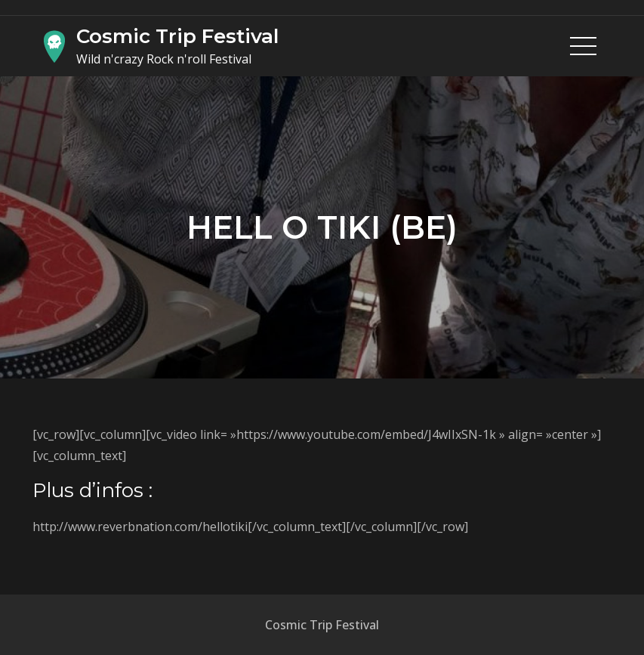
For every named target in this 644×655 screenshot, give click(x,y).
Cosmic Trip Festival (177, 36)
